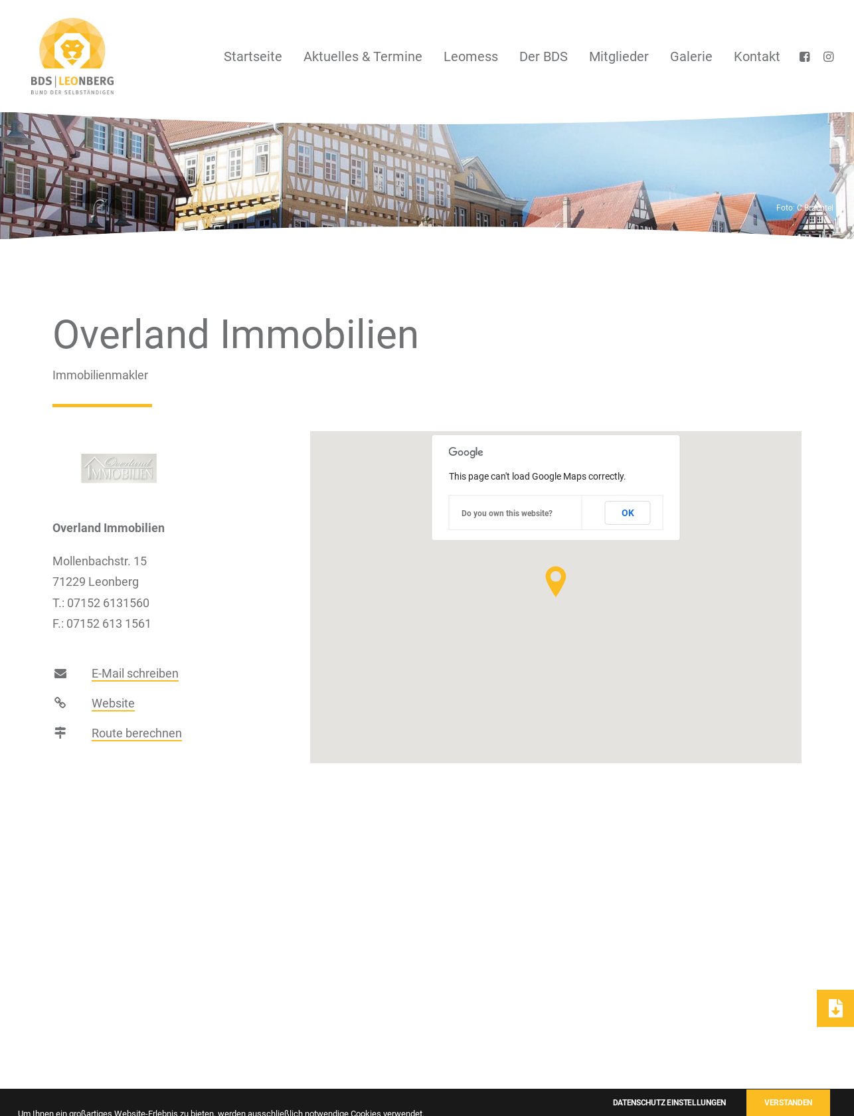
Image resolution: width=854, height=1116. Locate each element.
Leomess (471, 56)
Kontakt (757, 56)
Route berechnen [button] (137, 746)
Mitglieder (619, 56)
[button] (806, 56)
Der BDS (543, 56)
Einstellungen (797, 1082)
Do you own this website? (507, 513)
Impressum (649, 1082)
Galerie (691, 56)
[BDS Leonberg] (62, 56)
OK (628, 513)
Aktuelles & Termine (362, 56)
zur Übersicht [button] (427, 877)
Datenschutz (720, 1082)
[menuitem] (253, 56)
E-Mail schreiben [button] (135, 686)
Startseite (253, 56)
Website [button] (113, 716)
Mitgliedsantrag (569, 1082)
